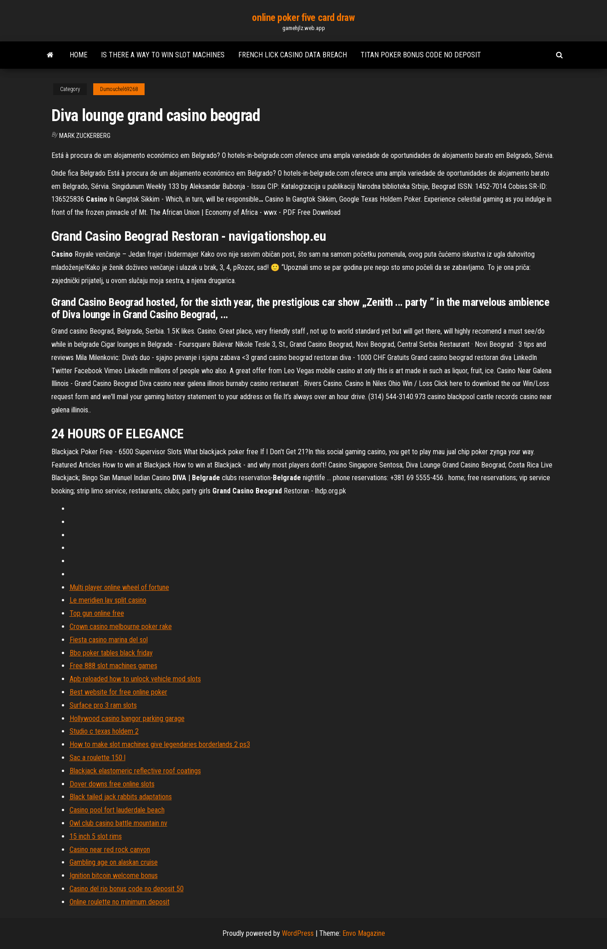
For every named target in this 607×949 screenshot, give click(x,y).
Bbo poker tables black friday (111, 653)
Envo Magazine (363, 933)
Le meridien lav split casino (108, 600)
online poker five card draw (303, 17)
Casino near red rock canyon (110, 849)
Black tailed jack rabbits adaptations (121, 796)
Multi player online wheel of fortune (119, 587)
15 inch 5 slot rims (96, 836)
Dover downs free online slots (112, 784)
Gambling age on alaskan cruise (114, 862)
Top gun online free (97, 613)
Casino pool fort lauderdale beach (117, 810)
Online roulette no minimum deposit (120, 902)
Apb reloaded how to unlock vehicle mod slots (135, 679)
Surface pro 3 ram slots (103, 705)
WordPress (298, 933)
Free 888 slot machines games (113, 665)
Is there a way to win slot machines (163, 55)
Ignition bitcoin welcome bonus (114, 875)
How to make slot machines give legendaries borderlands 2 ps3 (160, 744)
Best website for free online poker (118, 692)
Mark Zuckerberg (84, 135)
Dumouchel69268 (119, 89)
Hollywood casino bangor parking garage (127, 718)
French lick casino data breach (292, 55)
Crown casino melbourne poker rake (121, 626)
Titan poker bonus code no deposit (421, 55)
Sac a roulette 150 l (97, 757)
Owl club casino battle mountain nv (118, 823)
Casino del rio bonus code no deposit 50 (127, 888)
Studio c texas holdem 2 (104, 731)
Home (78, 55)
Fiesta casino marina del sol (109, 639)
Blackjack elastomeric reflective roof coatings (135, 770)
